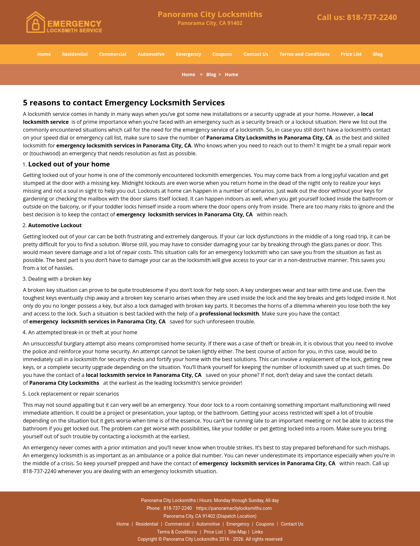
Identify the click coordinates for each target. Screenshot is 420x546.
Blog (378, 54)
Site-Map (237, 532)
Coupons (222, 54)
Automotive (151, 54)
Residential (75, 54)
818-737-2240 (372, 16)
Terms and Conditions (304, 54)
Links (257, 532)
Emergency (188, 54)
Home (44, 54)
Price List (351, 54)
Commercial (112, 54)
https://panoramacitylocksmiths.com (234, 508)
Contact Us (255, 54)
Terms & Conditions (177, 532)
